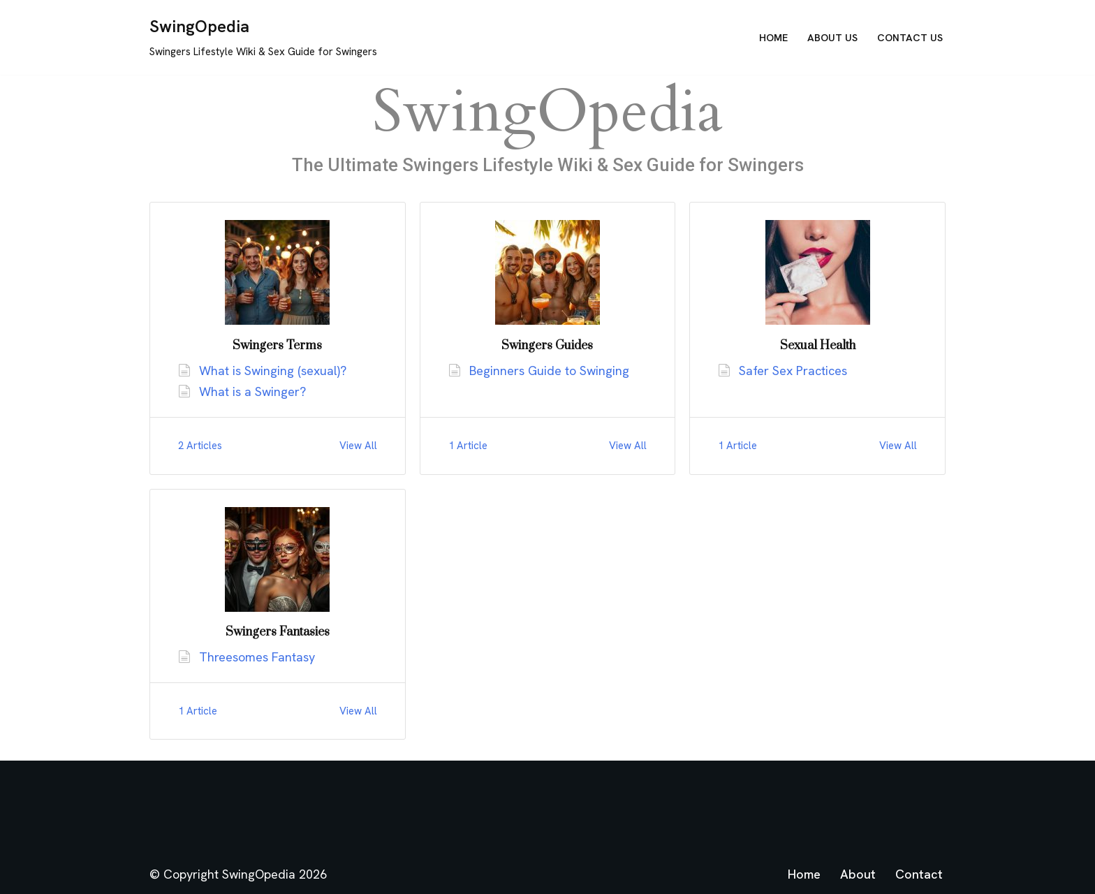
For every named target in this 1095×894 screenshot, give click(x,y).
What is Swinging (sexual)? (272, 370)
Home (773, 37)
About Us (832, 37)
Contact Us (910, 37)
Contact (919, 874)
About (858, 874)
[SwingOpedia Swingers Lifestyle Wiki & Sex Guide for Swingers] (263, 37)
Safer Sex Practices (793, 370)
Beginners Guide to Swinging (549, 370)
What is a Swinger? (252, 391)
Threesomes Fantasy (257, 657)
